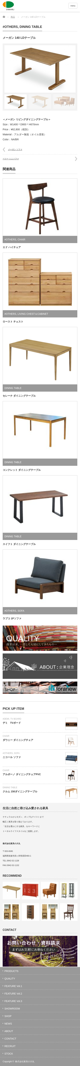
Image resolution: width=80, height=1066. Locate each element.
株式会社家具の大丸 (24, 1061)
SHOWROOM (12, 1008)
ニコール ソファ (12, 757)
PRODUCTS (11, 971)
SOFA (21, 610)
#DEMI (6, 719)
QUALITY (9, 978)
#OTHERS (10, 27)
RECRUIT (9, 1046)
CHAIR (21, 239)
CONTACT (10, 1038)
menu (72, 6)
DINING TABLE (31, 27)
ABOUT (8, 1031)
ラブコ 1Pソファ (12, 618)
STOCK (8, 1053)
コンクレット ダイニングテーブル (22, 469)
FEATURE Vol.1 (13, 986)
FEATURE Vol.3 (13, 1001)
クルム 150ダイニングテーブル (20, 791)
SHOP (8, 1016)
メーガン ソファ (15, 149)
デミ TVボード (12, 722)
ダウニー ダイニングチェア (18, 740)
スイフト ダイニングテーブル (19, 544)
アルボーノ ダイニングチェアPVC (22, 774)
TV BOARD (15, 719)
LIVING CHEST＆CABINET (33, 313)
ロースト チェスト (13, 321)
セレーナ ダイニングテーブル (19, 395)
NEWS (8, 1023)
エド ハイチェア (12, 247)
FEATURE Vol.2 (13, 993)
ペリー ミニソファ (11, 159)
